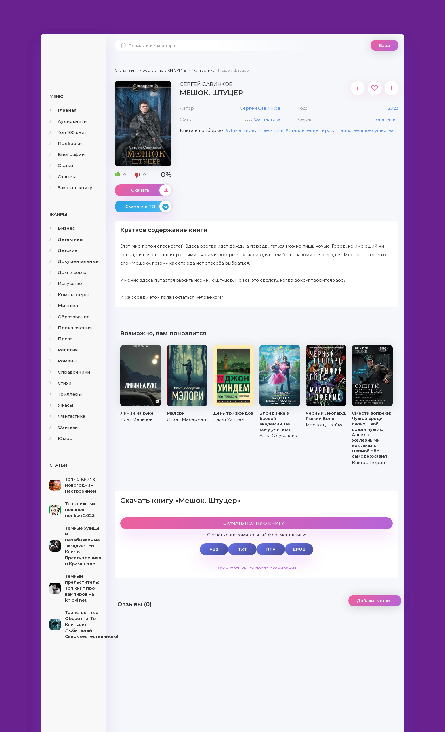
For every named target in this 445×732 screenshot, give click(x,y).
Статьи (61, 165)
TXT (242, 549)
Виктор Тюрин (368, 462)
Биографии (67, 154)
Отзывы (62, 176)
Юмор (60, 438)
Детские (63, 250)
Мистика (63, 305)
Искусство (65, 283)
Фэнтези (63, 427)
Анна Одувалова (278, 435)
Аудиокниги (68, 121)
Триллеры (65, 394)
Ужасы (61, 405)
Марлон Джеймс (325, 424)
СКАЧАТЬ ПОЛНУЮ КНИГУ (253, 523)
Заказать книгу (70, 187)
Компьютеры (69, 294)
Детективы (66, 239)
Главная (63, 110)
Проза (60, 338)
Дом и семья (68, 272)
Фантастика (67, 416)
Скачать (151, 190)
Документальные (74, 261)
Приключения (70, 327)
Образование (69, 316)
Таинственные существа (366, 130)
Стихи (60, 383)
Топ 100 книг (68, 132)
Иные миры (241, 130)
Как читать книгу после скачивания (257, 568)
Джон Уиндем (229, 419)
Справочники (69, 372)
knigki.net (73, 55)
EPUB (299, 549)
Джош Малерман (186, 419)
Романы (63, 361)
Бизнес (62, 228)
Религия (63, 350)
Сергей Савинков (260, 108)
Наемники (272, 130)
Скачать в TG (148, 206)
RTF (270, 549)
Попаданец (385, 119)
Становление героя (310, 130)
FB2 (214, 549)
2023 (393, 108)
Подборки (65, 143)
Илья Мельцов (136, 419)
